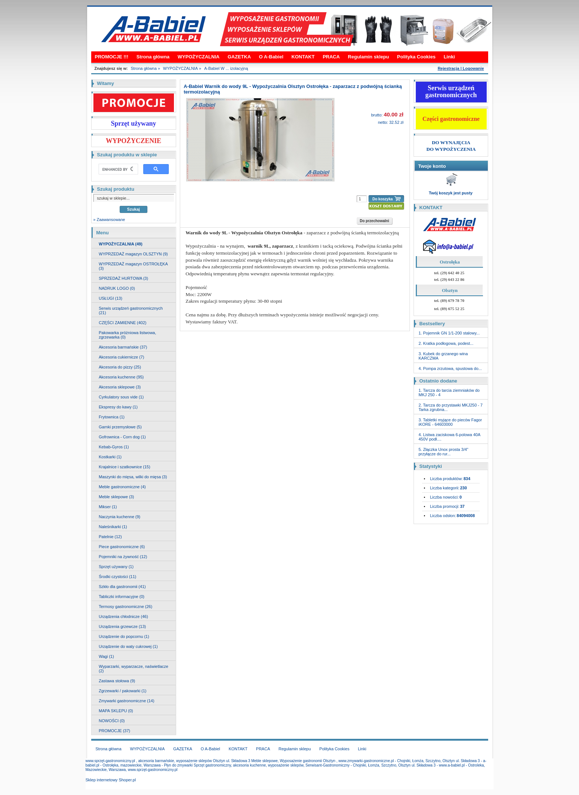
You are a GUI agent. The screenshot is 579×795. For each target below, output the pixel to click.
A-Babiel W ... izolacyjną (226, 68)
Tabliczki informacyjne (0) (121, 596)
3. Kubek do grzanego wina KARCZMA (443, 355)
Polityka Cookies (416, 57)
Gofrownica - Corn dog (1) (122, 437)
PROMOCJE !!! (112, 57)
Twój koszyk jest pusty (450, 193)
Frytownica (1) (112, 417)
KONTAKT (303, 57)
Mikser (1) (108, 506)
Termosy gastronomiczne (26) (126, 606)
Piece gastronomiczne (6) (122, 546)
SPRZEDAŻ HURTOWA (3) (123, 278)
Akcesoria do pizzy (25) (120, 367)
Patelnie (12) (110, 536)
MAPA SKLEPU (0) (116, 711)
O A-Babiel (271, 57)
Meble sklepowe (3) (116, 497)
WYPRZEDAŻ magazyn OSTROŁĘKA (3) (133, 266)
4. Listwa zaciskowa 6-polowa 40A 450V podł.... (449, 436)
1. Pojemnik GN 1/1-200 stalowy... (449, 333)
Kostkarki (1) (110, 457)
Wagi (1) (106, 656)
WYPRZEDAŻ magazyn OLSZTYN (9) (133, 254)
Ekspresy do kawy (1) (118, 407)
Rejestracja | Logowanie (461, 68)
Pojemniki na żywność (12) (123, 556)
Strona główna (153, 57)
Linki (449, 57)
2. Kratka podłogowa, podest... (446, 343)
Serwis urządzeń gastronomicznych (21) (131, 310)
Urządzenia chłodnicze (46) (123, 616)
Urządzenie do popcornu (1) (124, 636)
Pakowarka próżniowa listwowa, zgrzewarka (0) (127, 334)
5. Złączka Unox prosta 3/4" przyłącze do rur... (444, 451)
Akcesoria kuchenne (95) (121, 377)
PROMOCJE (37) (114, 730)
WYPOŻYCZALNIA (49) (121, 244)
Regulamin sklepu (368, 57)
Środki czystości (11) (117, 576)
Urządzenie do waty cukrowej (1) (128, 646)
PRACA (331, 57)
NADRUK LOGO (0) (117, 288)
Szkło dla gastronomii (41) (122, 586)
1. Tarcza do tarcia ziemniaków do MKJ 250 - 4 (449, 392)
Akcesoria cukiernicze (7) (121, 357)
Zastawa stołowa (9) (117, 681)
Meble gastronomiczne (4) (122, 487)
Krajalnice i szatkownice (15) (124, 467)
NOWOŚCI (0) (112, 720)
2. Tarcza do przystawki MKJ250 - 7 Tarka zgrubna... (451, 407)
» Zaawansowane (109, 219)
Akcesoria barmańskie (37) (123, 347)
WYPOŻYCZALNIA (198, 57)
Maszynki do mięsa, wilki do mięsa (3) (133, 477)
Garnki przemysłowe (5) (120, 427)
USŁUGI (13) (111, 298)
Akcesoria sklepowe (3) (120, 387)
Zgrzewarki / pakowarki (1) (123, 691)
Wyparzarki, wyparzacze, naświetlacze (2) (133, 668)
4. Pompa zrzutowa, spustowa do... (450, 368)
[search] (117, 169)
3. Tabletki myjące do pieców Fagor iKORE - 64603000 (450, 422)
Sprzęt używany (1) (116, 566)
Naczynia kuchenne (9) (120, 516)
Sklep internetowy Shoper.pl (111, 780)
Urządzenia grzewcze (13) (122, 626)
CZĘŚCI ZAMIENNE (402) (123, 322)
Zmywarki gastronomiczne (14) (126, 701)
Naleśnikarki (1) (113, 526)
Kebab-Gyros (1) (114, 447)
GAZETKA (239, 57)
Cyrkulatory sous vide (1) (121, 397)
